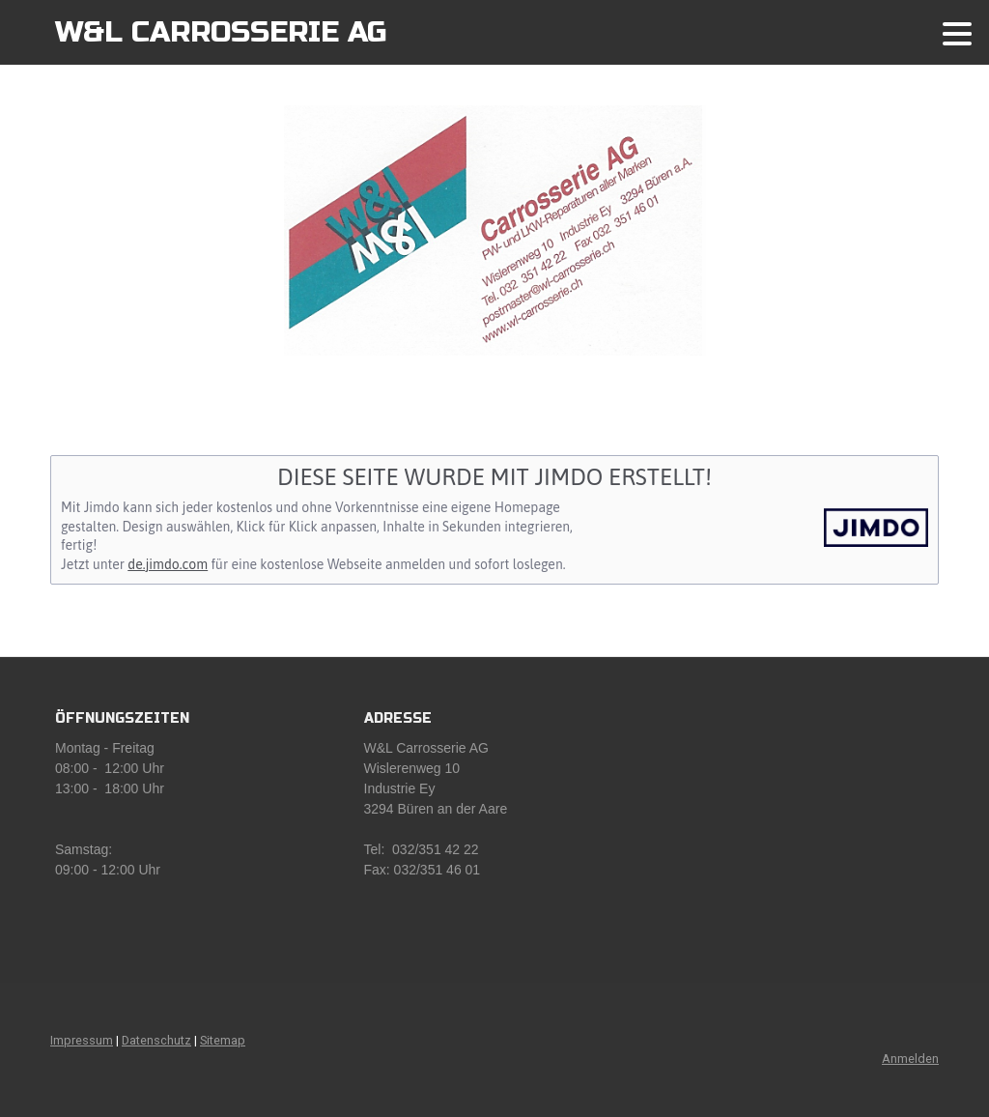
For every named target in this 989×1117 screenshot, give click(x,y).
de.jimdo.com (167, 564)
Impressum (81, 1040)
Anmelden (910, 1058)
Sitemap (222, 1040)
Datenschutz (156, 1040)
